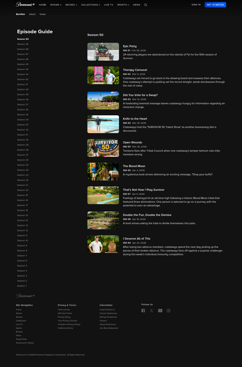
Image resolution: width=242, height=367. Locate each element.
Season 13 (22, 225)
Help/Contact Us (107, 310)
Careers (103, 321)
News (136, 5)
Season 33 (22, 125)
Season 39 (22, 94)
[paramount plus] (25, 4)
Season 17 (22, 205)
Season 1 (22, 286)
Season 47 (22, 54)
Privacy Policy (64, 317)
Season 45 (22, 64)
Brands (19, 332)
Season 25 (22, 165)
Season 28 (22, 150)
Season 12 (22, 230)
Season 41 (22, 84)
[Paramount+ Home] (25, 296)
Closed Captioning (108, 313)
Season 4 (22, 271)
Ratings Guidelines (108, 317)
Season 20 (23, 190)
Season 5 (22, 266)
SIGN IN (196, 5)
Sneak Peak (21, 339)
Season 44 (22, 69)
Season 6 (22, 261)
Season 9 (22, 245)
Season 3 (22, 276)
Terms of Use (64, 310)
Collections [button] (90, 5)
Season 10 (22, 240)
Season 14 (22, 220)
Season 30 (23, 140)
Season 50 (23, 39)
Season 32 (22, 130)
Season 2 (22, 281)
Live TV (108, 5)
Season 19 (22, 195)
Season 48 (22, 49)
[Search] (145, 4)
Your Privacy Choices (67, 321)
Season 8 (22, 250)
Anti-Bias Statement (109, 328)
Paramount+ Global (25, 343)
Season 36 (22, 109)
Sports (19, 328)
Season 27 (22, 155)
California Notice (65, 328)
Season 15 (22, 215)
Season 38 (22, 99)
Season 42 (22, 79)
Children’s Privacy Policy (69, 325)
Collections (21, 321)
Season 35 (22, 114)
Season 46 (22, 59)
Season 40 (23, 89)
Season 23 (22, 175)
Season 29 (22, 145)
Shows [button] (55, 5)
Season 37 (22, 104)
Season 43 (22, 74)
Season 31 (22, 135)
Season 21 (22, 185)
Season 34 (22, 120)
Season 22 (22, 180)
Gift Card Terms (65, 313)
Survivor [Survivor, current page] (20, 14)
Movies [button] (71, 5)
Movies (19, 317)
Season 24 (22, 170)
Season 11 (22, 235)
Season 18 (22, 200)
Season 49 (22, 44)
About (32, 14)
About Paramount (108, 325)
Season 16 (22, 210)
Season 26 (22, 160)
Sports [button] (122, 5)
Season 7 (22, 256)
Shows (19, 313)
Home (42, 5)
